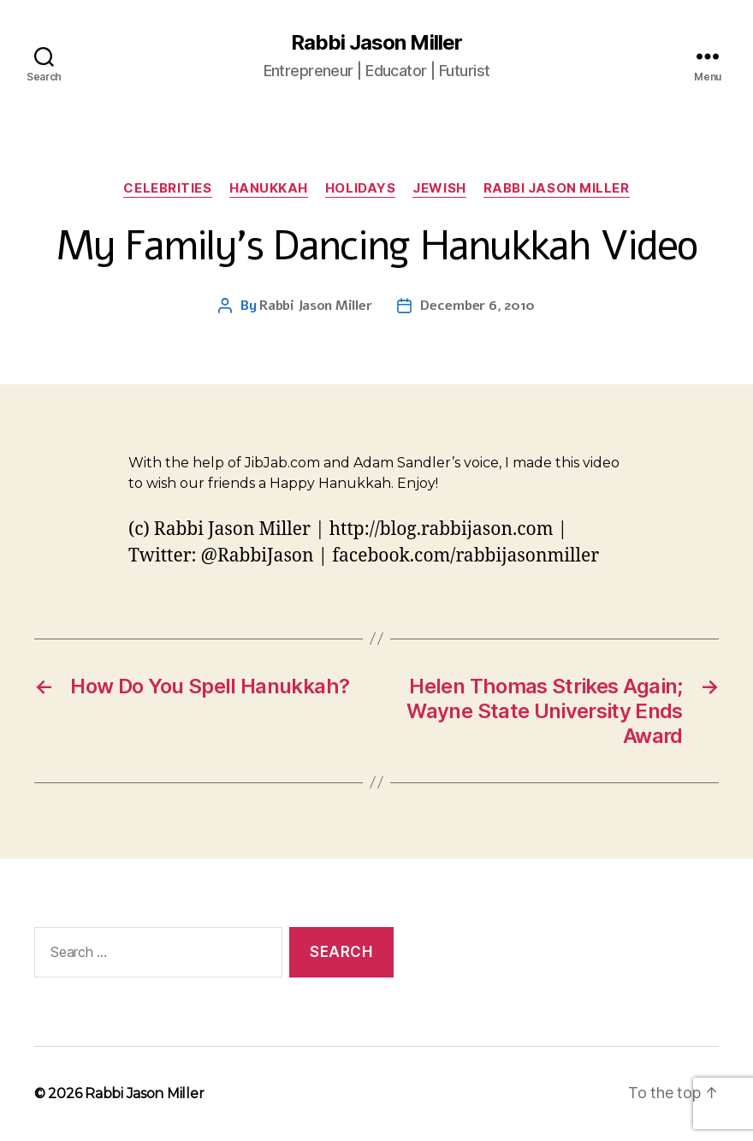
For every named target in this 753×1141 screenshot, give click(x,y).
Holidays (360, 188)
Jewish (438, 188)
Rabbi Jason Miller (376, 43)
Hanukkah (268, 188)
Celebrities (167, 188)
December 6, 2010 (477, 305)
